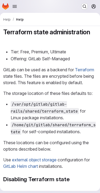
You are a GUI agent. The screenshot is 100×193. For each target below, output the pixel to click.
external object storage (34, 159)
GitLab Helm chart (20, 166)
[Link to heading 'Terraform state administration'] (6, 40)
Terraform (84, 69)
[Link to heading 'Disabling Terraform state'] (73, 179)
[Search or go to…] (84, 6)
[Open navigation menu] (14, 6)
